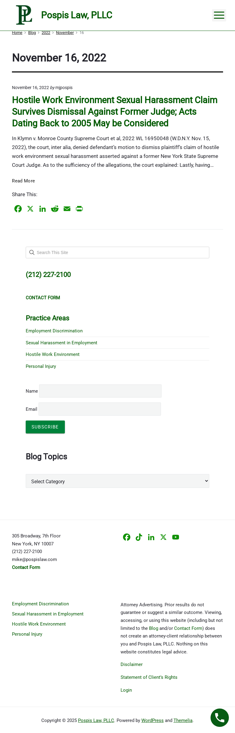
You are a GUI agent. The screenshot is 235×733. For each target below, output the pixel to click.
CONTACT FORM (43, 298)
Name (32, 391)
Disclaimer (132, 664)
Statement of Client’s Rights (149, 677)
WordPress (152, 720)
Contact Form (188, 628)
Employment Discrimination (54, 331)
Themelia (182, 720)
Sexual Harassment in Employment (61, 343)
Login (126, 690)
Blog (153, 628)
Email (93, 409)
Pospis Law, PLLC (96, 720)
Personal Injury (41, 366)
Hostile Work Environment (53, 354)
